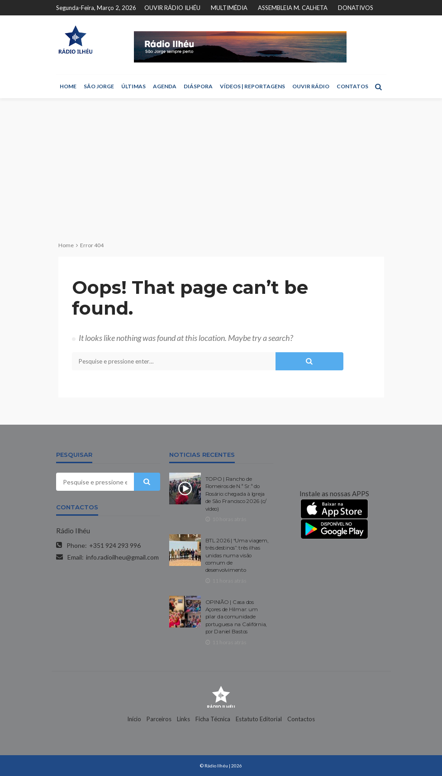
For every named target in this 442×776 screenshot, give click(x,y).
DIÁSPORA (198, 86)
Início (134, 719)
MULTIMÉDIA (229, 7)
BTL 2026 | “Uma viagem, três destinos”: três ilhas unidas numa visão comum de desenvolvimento (236, 555)
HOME (68, 86)
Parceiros (159, 719)
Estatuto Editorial (259, 719)
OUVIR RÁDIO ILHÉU (172, 7)
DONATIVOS (355, 7)
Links (183, 719)
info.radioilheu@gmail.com (122, 557)
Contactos (301, 719)
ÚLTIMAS (133, 86)
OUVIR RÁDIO (310, 86)
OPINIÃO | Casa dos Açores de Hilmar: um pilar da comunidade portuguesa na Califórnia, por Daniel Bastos (236, 617)
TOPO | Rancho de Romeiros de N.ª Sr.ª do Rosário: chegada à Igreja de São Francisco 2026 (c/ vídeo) (236, 494)
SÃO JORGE (99, 86)
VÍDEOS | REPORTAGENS (252, 86)
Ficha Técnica (212, 719)
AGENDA (164, 86)
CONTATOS (352, 86)
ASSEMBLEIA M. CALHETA (293, 7)
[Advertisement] (221, 166)
